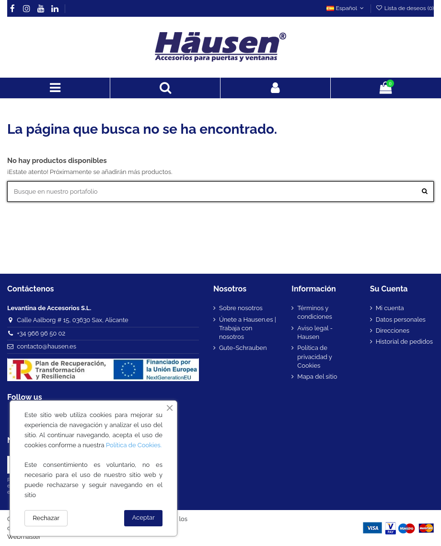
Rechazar (46, 518)
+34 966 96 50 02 (41, 333)
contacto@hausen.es (46, 346)
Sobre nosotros (241, 308)
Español (346, 8)
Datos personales (401, 319)
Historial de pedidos (404, 341)
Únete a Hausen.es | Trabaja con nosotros (247, 328)
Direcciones (392, 330)
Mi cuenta (390, 308)
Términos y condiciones (314, 312)
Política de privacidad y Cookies (314, 356)
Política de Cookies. (134, 445)
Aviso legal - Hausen (315, 332)
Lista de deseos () (404, 8)
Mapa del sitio (317, 376)
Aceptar (143, 517)
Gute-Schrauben (243, 347)
